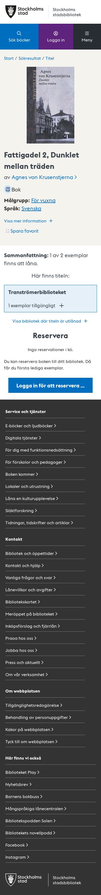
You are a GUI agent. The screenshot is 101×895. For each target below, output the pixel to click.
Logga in (56, 36)
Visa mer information (29, 221)
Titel (50, 58)
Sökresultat (30, 58)
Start (9, 58)
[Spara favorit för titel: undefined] (21, 230)
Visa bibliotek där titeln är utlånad (50, 321)
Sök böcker (19, 36)
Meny (87, 36)
